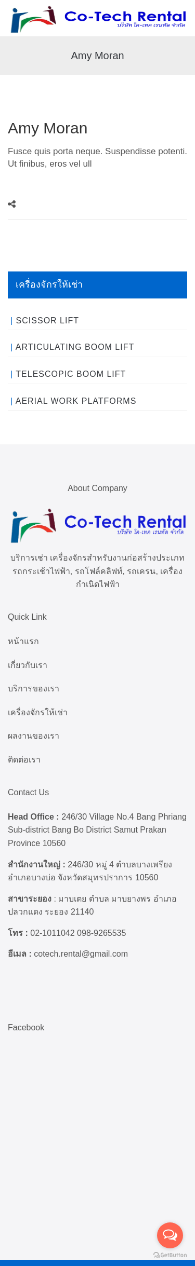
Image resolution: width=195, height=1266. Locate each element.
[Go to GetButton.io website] (170, 1255)
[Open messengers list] (170, 1235)
